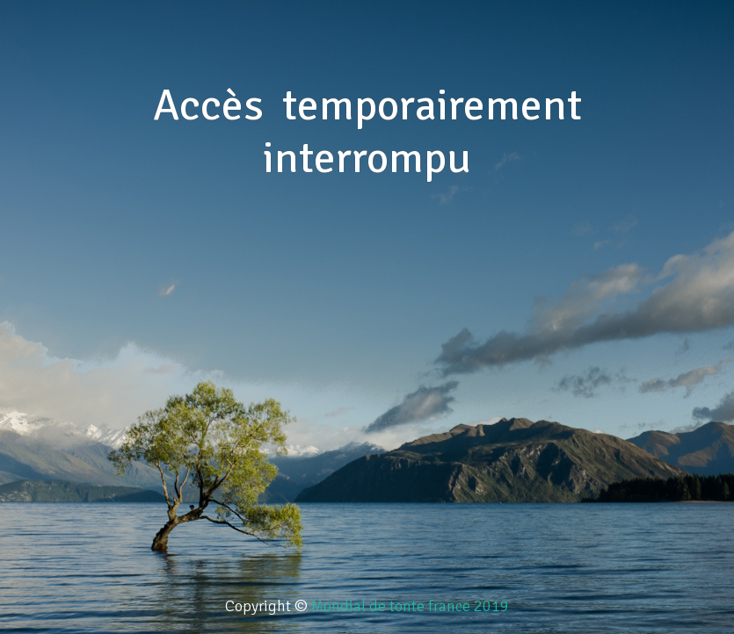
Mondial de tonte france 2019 (410, 606)
